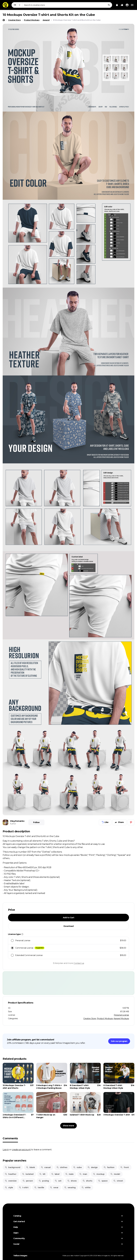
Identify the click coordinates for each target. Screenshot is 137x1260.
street (118, 1181)
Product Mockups (105, 1018)
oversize (11, 1181)
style (9, 1187)
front (124, 1167)
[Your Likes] (122, 5)
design (92, 1167)
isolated (27, 1174)
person (27, 1181)
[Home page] (4, 20)
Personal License (121, 1015)
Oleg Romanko (17, 821)
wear (54, 1187)
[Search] (109, 5)
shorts (87, 1181)
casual (46, 1167)
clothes (61, 1167)
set (58, 1181)
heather (10, 1174)
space (102, 1181)
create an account (21, 1149)
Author (13, 824)
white (86, 1187)
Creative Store (89, 1018)
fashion (109, 1167)
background (12, 1167)
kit (42, 1174)
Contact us (79, 963)
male (69, 1174)
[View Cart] (117, 5)
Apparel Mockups (121, 1018)
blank (30, 1167)
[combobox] (67, 5)
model (115, 1174)
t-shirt (23, 1187)
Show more (68, 1125)
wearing (70, 1187)
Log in (6, 1149)
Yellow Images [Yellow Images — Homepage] (20, 1255)
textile (39, 1187)
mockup (98, 1174)
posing (44, 1181)
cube (77, 1167)
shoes (72, 1181)
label (55, 1174)
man (83, 1174)
